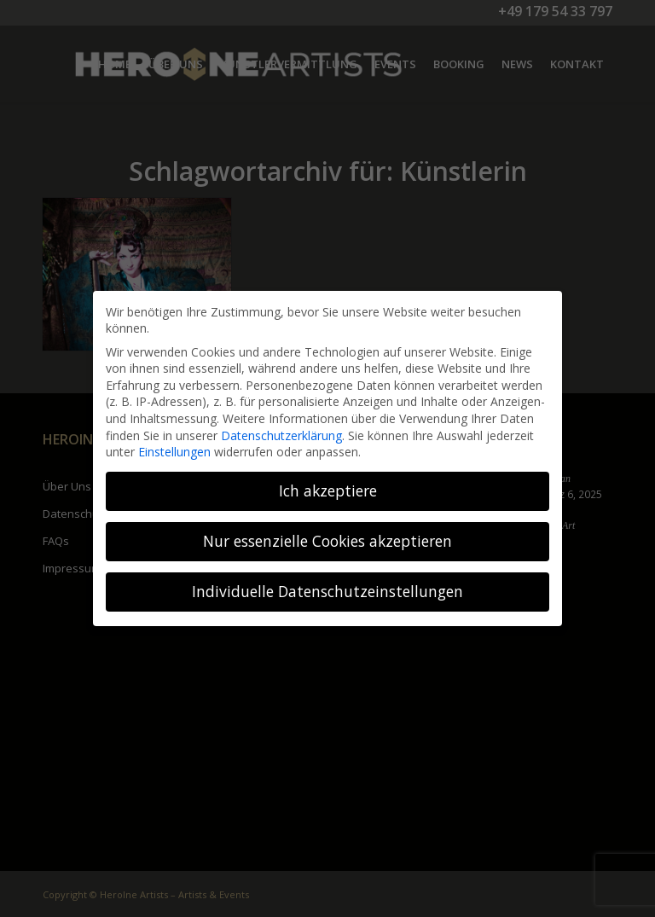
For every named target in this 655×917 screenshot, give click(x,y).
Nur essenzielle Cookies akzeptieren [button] (327, 541)
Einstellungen (174, 452)
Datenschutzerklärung (281, 435)
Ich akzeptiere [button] (328, 490)
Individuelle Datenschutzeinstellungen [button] (327, 591)
